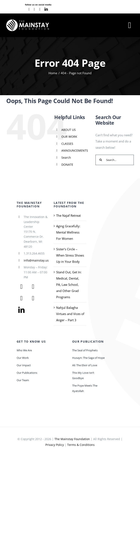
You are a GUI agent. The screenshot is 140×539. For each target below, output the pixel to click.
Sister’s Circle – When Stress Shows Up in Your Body (70, 255)
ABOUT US (68, 130)
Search (66, 157)
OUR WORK (69, 137)
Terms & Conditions (81, 445)
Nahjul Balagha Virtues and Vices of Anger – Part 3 (70, 313)
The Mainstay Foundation (72, 439)
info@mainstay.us (36, 260)
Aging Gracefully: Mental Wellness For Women (68, 232)
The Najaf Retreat (68, 215)
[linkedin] (46, 9)
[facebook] (29, 9)
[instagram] (39, 9)
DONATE (67, 165)
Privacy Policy (54, 445)
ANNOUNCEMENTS (74, 150)
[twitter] (33, 286)
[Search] (100, 160)
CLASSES (67, 144)
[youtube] (34, 9)
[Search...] (114, 160)
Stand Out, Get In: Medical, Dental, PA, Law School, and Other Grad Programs (69, 284)
